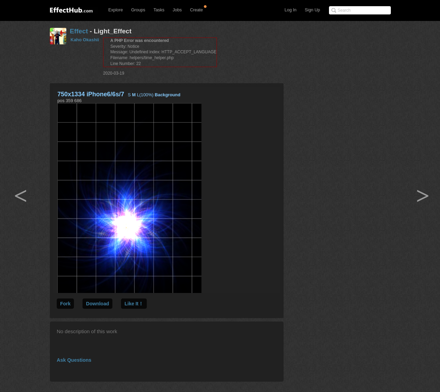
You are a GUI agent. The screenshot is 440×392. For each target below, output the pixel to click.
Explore (115, 10)
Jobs (177, 10)
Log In (291, 10)
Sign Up (312, 10)
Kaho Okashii (84, 39)
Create (196, 10)
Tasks (158, 10)
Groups (138, 10)
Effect (79, 31)
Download (97, 303)
